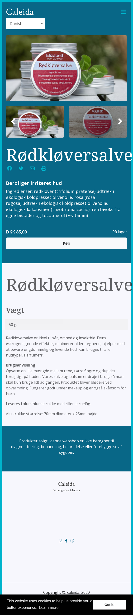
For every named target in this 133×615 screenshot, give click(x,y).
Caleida (20, 12)
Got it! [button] (109, 605)
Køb (66, 231)
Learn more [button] (49, 607)
